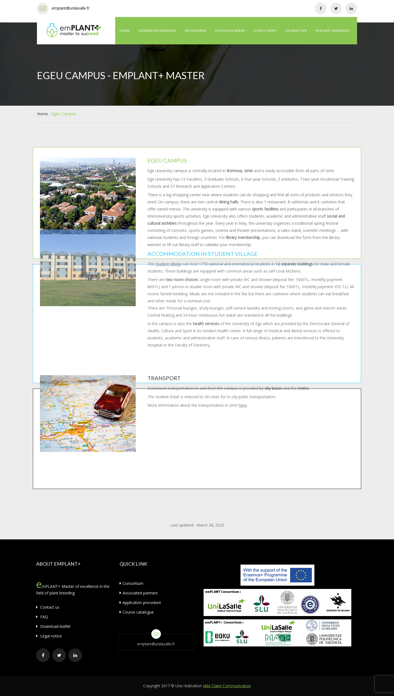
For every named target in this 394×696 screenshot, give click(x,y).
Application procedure (140, 602)
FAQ (42, 616)
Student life (296, 30)
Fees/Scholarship (230, 30)
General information (157, 30)
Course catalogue (137, 612)
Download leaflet (53, 626)
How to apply (265, 30)
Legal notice (49, 636)
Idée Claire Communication (227, 685)
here (243, 194)
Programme (195, 30)
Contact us (47, 607)
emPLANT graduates (333, 30)
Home (125, 30)
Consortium (131, 583)
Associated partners (139, 593)
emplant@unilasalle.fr (70, 8)
